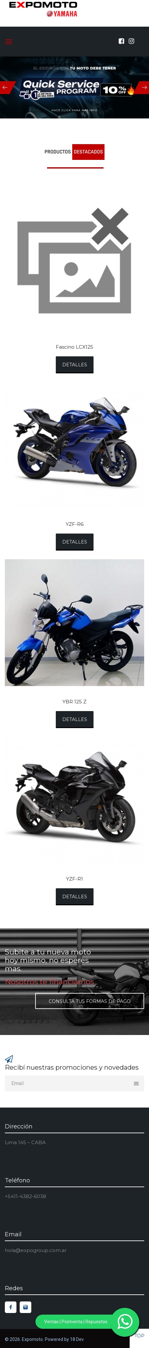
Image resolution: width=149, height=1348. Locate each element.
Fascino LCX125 (74, 347)
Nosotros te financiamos (49, 982)
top (139, 1336)
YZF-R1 (74, 879)
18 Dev (77, 1339)
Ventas (52, 1321)
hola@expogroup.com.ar (35, 1250)
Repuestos (96, 1321)
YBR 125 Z (74, 702)
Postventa (72, 1321)
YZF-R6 (75, 524)
